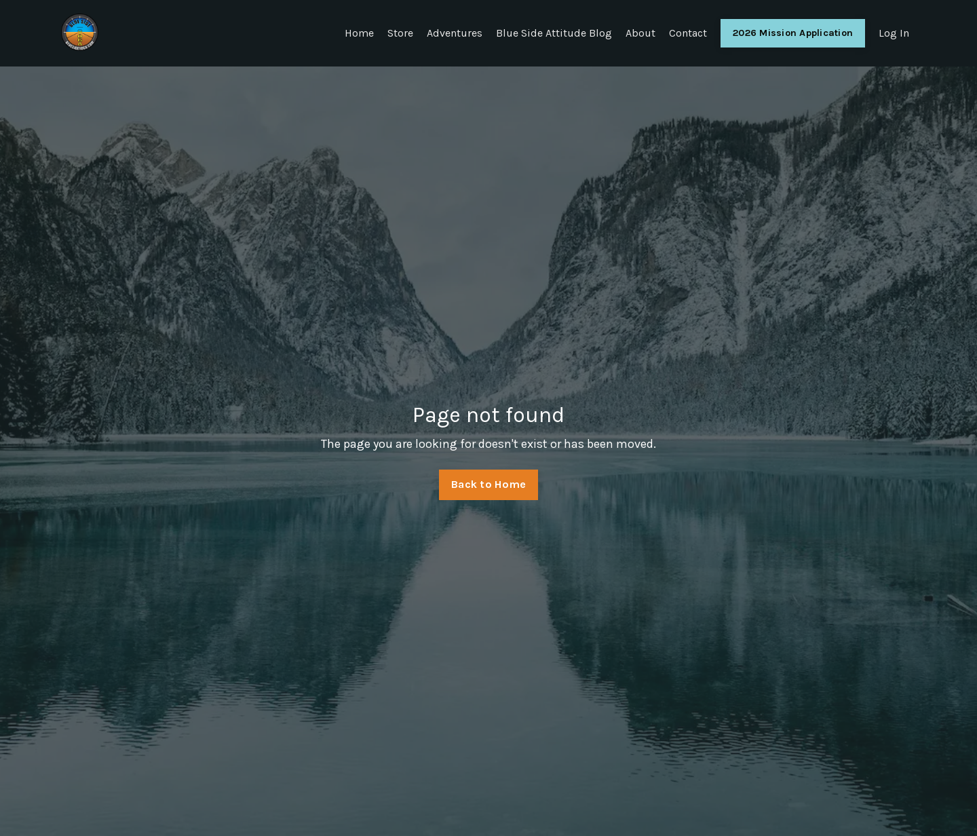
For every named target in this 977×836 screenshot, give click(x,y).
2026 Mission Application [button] (793, 33)
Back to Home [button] (488, 484)
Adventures (454, 32)
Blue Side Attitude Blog (554, 32)
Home (359, 32)
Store (400, 32)
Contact (688, 32)
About (640, 32)
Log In (894, 32)
